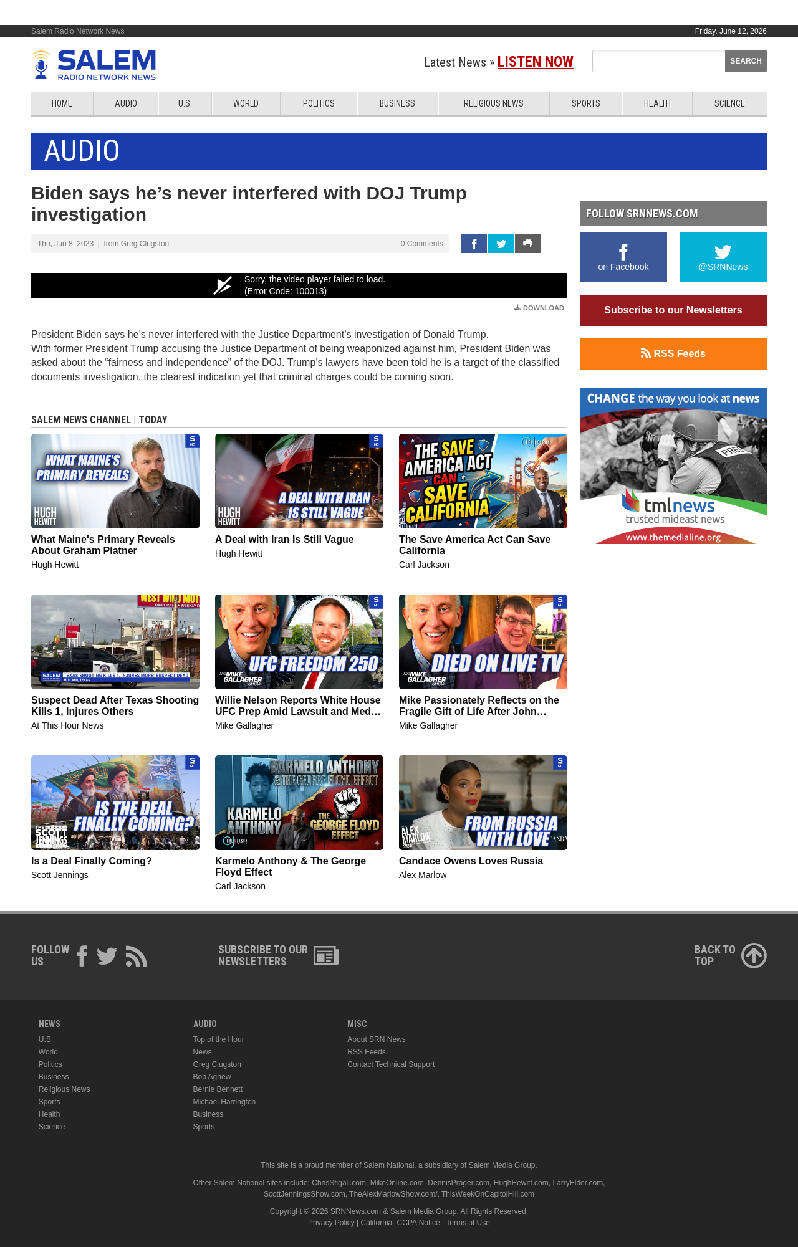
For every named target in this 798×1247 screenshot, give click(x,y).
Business (397, 103)
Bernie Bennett (218, 1089)
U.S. (185, 103)
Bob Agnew (212, 1077)
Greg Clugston (217, 1064)
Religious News (494, 103)
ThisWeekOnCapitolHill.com (487, 1194)
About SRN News (376, 1039)
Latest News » (499, 62)
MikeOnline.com (397, 1182)
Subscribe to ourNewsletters (278, 955)
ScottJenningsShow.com (304, 1194)
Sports (586, 103)
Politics (319, 103)
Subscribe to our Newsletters (673, 310)
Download (539, 308)
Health (657, 103)
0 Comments (422, 243)
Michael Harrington (224, 1101)
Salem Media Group (502, 1165)
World (246, 103)
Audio (126, 103)
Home (62, 103)
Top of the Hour (218, 1039)
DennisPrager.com (458, 1182)
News (202, 1052)
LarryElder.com (577, 1182)
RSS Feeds (673, 353)
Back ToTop (731, 955)
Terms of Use (468, 1222)
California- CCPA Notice (400, 1222)
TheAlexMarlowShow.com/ (393, 1194)
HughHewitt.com (521, 1182)
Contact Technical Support (391, 1064)
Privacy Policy (331, 1222)
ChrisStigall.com (339, 1182)
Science (729, 103)
